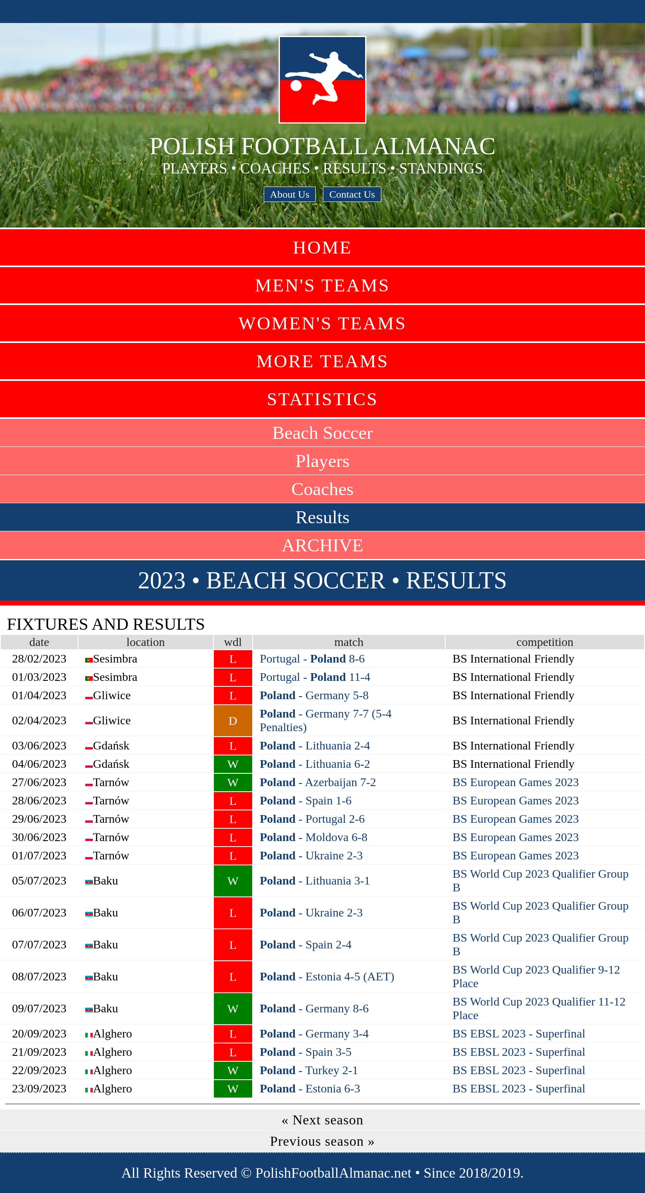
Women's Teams (322, 323)
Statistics (322, 399)
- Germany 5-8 (314, 695)
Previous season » (322, 1141)
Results (322, 517)
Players (322, 461)
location (146, 641)
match (348, 641)
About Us (290, 194)
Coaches (322, 489)
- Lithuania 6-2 (315, 763)
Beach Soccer (322, 433)
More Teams (322, 361)
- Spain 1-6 (305, 800)
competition (544, 641)
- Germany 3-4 (314, 1033)
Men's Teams (322, 285)
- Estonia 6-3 (310, 1088)
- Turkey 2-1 (309, 1070)
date (39, 641)
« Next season (323, 1119)
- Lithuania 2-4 (315, 745)
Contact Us (352, 194)
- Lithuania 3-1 (315, 880)
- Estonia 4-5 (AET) (327, 976)
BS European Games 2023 (515, 782)
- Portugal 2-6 (312, 818)
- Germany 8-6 (314, 1008)
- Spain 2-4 (305, 944)
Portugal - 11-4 (315, 676)
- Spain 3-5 (305, 1051)
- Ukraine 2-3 (311, 855)
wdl (233, 641)
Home (322, 247)
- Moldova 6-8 (314, 837)
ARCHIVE (322, 545)
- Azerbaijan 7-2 (318, 782)
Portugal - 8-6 (312, 658)
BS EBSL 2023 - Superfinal (518, 1033)
